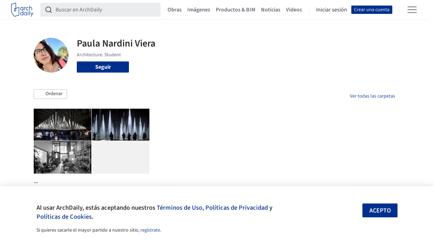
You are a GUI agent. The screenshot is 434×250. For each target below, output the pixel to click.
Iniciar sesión (331, 10)
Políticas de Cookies (64, 216)
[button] (50, 94)
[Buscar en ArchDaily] (106, 10)
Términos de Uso (179, 207)
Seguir (103, 67)
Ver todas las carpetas (372, 96)
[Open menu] (412, 9)
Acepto (380, 210)
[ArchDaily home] (22, 10)
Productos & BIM (235, 10)
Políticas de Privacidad (236, 207)
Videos (294, 10)
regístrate (150, 230)
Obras (174, 10)
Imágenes (198, 10)
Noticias (270, 10)
